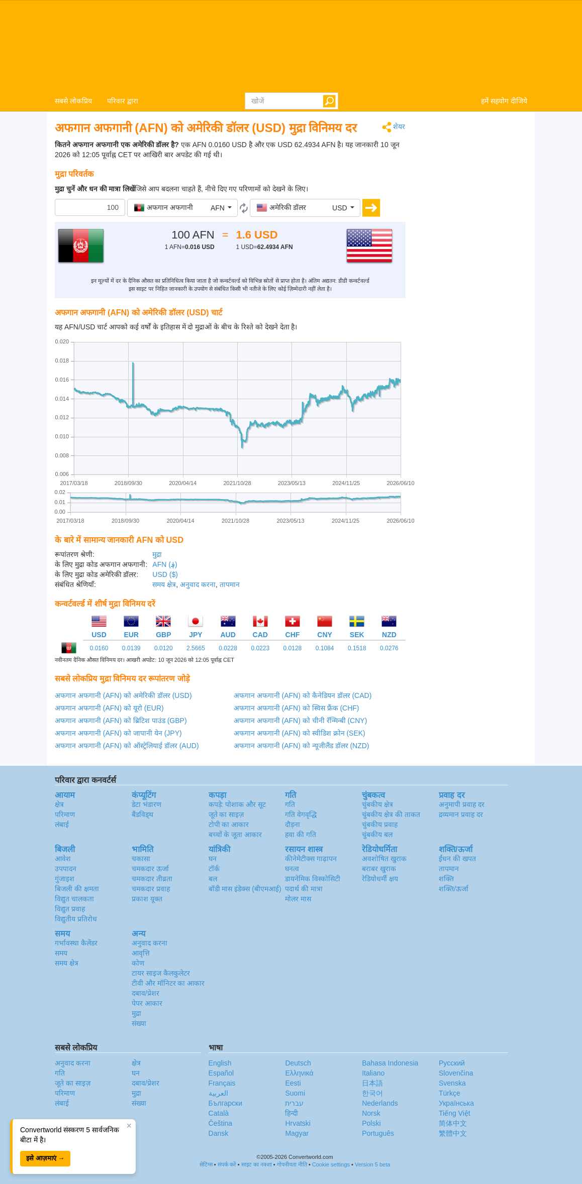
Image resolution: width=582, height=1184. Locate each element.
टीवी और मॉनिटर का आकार (168, 983)
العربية (218, 1093)
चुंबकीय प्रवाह (380, 824)
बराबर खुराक (379, 869)
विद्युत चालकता (74, 899)
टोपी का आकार (229, 824)
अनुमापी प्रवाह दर (461, 804)
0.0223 (260, 648)
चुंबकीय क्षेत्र (377, 804)
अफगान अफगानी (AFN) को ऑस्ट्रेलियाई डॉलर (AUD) (127, 746)
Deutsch (298, 1063)
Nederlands (380, 1103)
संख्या (139, 1023)
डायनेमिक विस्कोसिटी (312, 879)
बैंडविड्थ (142, 814)
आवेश (63, 859)
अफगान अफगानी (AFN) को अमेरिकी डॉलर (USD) (123, 695)
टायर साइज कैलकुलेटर (161, 973)
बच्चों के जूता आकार (235, 835)
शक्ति (446, 879)
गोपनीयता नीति (292, 1164)
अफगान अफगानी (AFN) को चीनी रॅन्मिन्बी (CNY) (300, 721)
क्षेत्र (59, 804)
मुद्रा (157, 554)
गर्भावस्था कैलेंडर (76, 943)
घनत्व (292, 869)
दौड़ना (292, 824)
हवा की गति (300, 835)
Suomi (295, 1093)
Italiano (373, 1073)
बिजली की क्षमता (77, 889)
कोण (138, 963)
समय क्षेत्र (164, 584)
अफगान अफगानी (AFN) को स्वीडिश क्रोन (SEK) (299, 733)
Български (225, 1103)
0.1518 (357, 648)
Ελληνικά (299, 1073)
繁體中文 (453, 1133)
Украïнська (456, 1103)
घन (213, 859)
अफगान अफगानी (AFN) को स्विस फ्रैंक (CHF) (296, 708)
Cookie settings (331, 1164)
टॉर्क (214, 869)
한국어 (372, 1093)
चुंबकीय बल (377, 835)
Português (378, 1133)
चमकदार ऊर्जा (150, 869)
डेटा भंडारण (146, 804)
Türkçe (449, 1093)
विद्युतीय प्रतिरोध (76, 919)
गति (290, 804)
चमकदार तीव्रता (152, 879)
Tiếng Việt (454, 1113)
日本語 (372, 1083)
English (220, 1063)
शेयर (394, 127)
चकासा (141, 859)
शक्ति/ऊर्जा (453, 889)
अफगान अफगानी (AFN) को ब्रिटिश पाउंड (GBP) (121, 721)
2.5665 (195, 648)
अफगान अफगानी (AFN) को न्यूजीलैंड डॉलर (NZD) (301, 746)
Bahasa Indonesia (390, 1063)
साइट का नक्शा (256, 1164)
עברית (294, 1103)
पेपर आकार (147, 1003)
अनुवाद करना (198, 584)
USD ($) (165, 574)
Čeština (220, 1123)
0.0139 (131, 648)
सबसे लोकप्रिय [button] (73, 101)
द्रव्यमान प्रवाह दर (461, 814)
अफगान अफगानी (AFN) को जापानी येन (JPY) (118, 733)
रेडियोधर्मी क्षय (380, 879)
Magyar (297, 1133)
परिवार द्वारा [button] (122, 101)
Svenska (452, 1083)
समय (61, 953)
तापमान (230, 584)
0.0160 (99, 648)
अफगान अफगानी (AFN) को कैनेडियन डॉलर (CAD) (303, 695)
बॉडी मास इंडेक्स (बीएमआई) (245, 889)
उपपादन (65, 869)
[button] (182, 208)
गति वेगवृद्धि (301, 814)
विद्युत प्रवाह (70, 909)
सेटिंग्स (206, 1164)
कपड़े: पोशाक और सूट (237, 804)
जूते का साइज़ (226, 814)
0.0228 (228, 648)
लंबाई (62, 824)
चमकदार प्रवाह (151, 889)
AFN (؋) (164, 564)
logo (291, 46)
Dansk (219, 1133)
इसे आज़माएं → (45, 1158)
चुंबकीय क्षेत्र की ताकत (391, 814)
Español (221, 1073)
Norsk (371, 1113)
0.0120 (163, 648)
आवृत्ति (141, 953)
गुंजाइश (64, 879)
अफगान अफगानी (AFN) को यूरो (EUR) (109, 708)
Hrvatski (298, 1123)
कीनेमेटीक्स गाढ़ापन (311, 859)
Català (219, 1113)
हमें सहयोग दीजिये (504, 101)
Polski (371, 1123)
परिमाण (65, 814)
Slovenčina (456, 1073)
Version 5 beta (372, 1164)
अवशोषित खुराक (384, 859)
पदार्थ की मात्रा (304, 889)
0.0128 (292, 648)
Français (222, 1083)
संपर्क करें (227, 1164)
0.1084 (325, 648)
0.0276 (389, 648)
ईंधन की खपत (457, 859)
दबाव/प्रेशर (145, 993)
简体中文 (453, 1123)
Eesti (293, 1083)
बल (213, 879)
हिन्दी (291, 1113)
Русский (452, 1063)
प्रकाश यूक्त (147, 899)
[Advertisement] (474, 272)
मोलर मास (298, 899)
